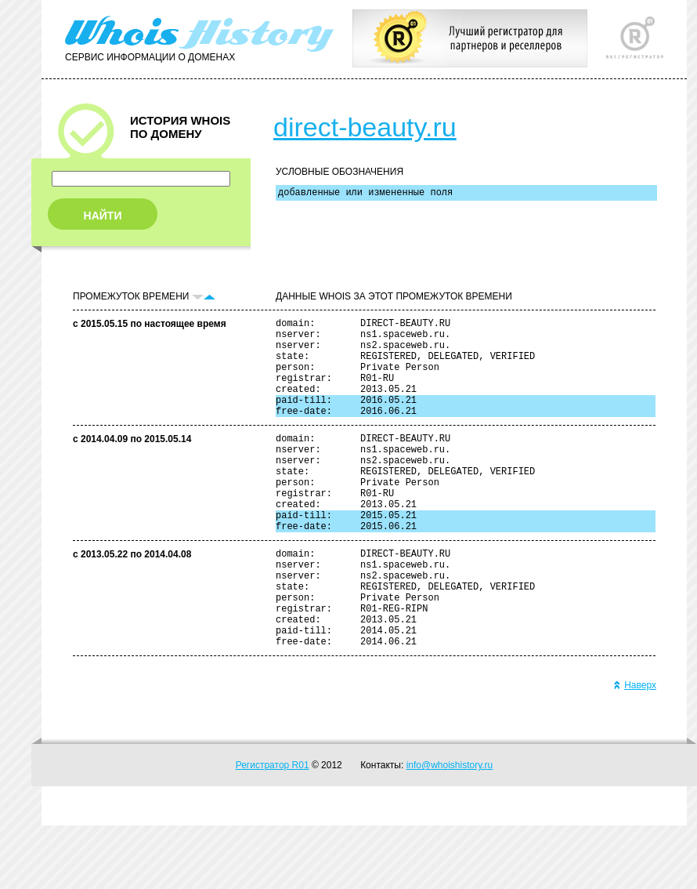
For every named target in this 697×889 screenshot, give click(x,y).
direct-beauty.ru (365, 127)
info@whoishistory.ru (449, 828)
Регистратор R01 (272, 828)
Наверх (634, 748)
